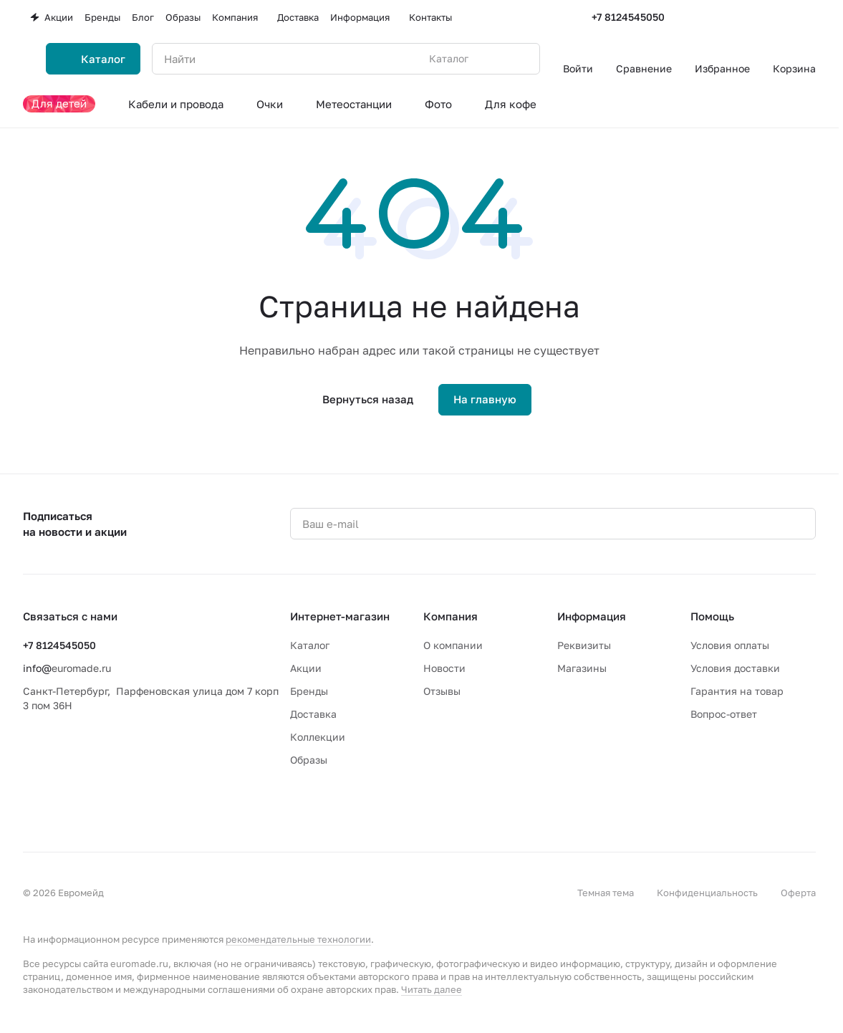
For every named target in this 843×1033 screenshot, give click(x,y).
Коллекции (317, 737)
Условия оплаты (729, 645)
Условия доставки (735, 668)
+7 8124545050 (628, 17)
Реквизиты (584, 645)
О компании (453, 645)
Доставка (313, 714)
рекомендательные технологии (298, 939)
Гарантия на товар (737, 691)
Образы (308, 760)
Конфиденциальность (707, 892)
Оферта (798, 892)
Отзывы (442, 691)
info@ (37, 668)
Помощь (712, 616)
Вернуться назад (367, 399)
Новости (444, 668)
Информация (591, 616)
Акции (306, 668)
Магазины (582, 668)
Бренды (309, 691)
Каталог (309, 645)
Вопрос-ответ (723, 714)
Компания (450, 616)
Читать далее (431, 989)
